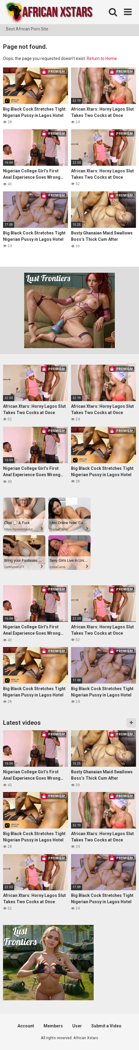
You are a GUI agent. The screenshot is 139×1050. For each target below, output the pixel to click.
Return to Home (102, 58)
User (77, 1025)
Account (26, 1025)
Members (53, 1025)
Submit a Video (106, 1025)
